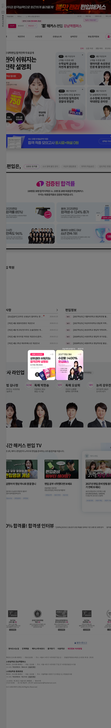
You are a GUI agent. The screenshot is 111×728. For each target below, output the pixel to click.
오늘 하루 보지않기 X (68, 349)
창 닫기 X (80, 349)
